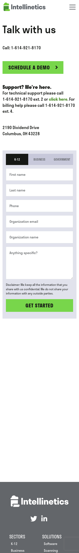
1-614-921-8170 (26, 48)
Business (39, 159)
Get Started (39, 305)
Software (50, 543)
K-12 (17, 159)
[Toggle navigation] (72, 7)
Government (62, 159)
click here (58, 99)
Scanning (51, 550)
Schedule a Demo (29, 67)
